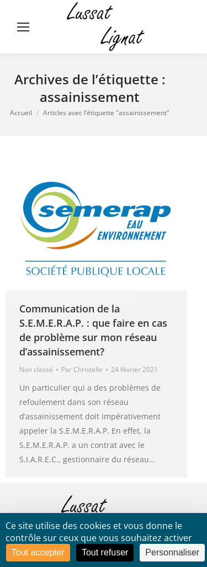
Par (82, 369)
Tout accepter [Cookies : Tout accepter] (38, 552)
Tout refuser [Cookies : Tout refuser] (105, 552)
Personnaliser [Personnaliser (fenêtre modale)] (172, 552)
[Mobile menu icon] (23, 27)
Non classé (36, 369)
